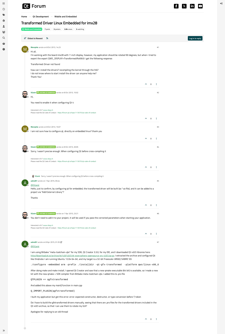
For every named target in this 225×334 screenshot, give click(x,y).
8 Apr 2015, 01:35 (53, 242)
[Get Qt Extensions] (3, 43)
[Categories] (3, 3)
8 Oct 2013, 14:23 (53, 47)
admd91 (34, 180)
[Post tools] (156, 84)
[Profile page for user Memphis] (25, 49)
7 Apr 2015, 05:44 (53, 180)
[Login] (221, 3)
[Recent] (3, 9)
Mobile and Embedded (31, 29)
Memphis (34, 47)
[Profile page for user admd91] (25, 182)
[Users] (3, 26)
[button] (3, 330)
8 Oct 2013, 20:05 (71, 146)
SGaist (33, 92)
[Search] (3, 38)
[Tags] (3, 15)
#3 (158, 126)
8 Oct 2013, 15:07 (53, 126)
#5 (158, 180)
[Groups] (3, 32)
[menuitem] (221, 3)
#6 (158, 213)
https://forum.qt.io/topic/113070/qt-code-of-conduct (77, 112)
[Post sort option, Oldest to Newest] (33, 38)
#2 (158, 92)
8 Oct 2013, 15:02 (71, 92)
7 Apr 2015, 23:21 (71, 213)
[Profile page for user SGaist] (25, 94)
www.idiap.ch (48, 110)
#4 (158, 146)
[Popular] (3, 20)
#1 (158, 47)
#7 (158, 242)
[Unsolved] (3, 49)
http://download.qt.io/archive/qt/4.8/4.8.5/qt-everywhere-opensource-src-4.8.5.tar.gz (72, 255)
